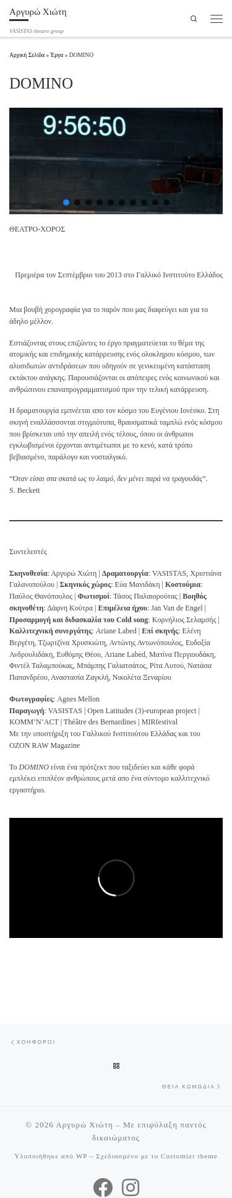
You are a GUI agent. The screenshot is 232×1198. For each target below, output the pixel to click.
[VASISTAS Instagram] (130, 1187)
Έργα (57, 54)
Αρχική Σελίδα (27, 54)
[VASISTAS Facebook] (103, 1187)
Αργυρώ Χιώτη (84, 1124)
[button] (66, 202)
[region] (116, 161)
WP (81, 1156)
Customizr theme (189, 1156)
